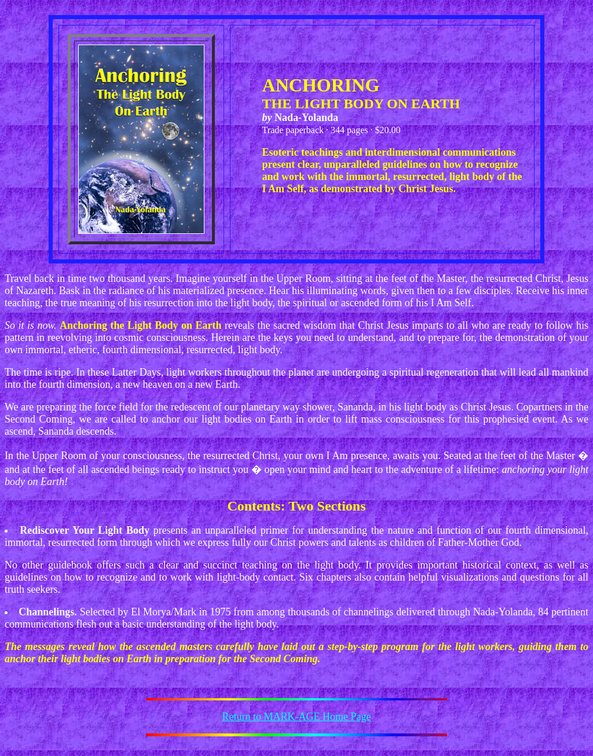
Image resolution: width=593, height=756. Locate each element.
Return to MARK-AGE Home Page (296, 716)
